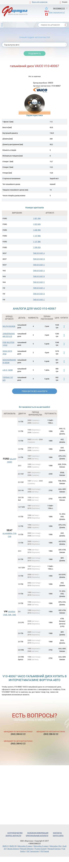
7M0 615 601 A (39, 253)
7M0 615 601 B (39, 259)
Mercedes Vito (55, 846)
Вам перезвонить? (57, 12)
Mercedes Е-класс (25, 846)
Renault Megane (26, 848)
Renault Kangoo (54, 848)
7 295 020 (37, 247)
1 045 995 (37, 230)
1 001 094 (37, 218)
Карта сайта (58, 835)
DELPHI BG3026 (9, 326)
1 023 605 (37, 224)
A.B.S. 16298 (8, 370)
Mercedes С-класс (41, 846)
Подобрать (34, 53)
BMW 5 (5, 846)
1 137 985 (37, 236)
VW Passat (44, 851)
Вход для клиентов (39, 2)
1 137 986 (37, 241)
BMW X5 (13, 846)
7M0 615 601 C (39, 265)
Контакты (57, 833)
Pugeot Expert (40, 848)
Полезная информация (37, 833)
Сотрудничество (15, 833)
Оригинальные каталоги (37, 835)
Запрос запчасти (13, 835)
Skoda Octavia (13, 848)
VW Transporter (32, 851)
